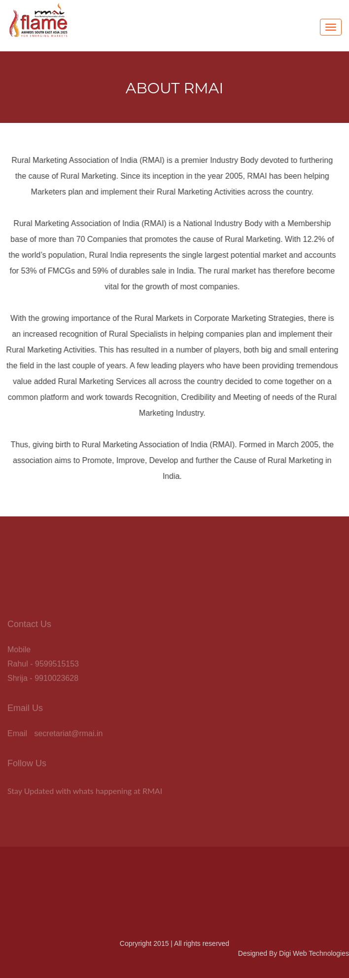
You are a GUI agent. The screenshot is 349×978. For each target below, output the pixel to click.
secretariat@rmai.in (68, 735)
